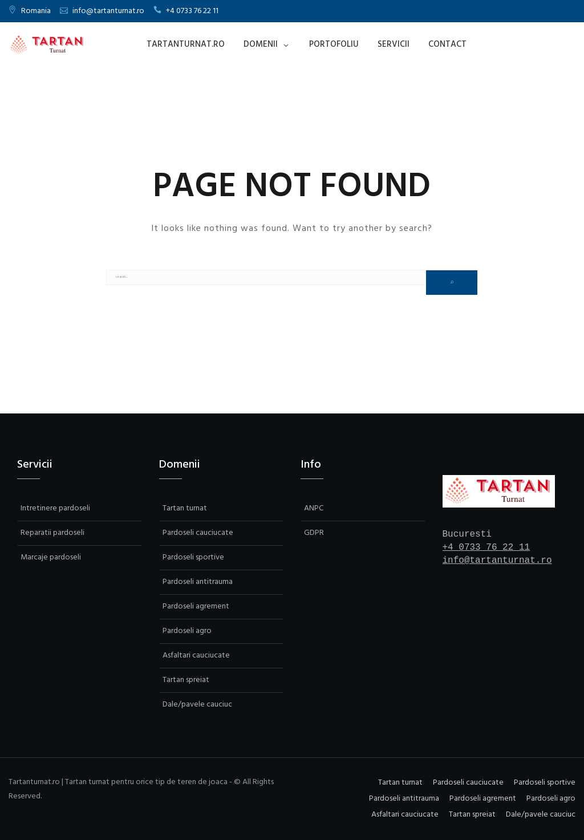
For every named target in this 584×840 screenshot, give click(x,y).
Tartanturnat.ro (186, 44)
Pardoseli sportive (193, 557)
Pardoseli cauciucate (198, 532)
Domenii (261, 44)
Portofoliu (334, 44)
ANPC (313, 508)
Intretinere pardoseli (55, 508)
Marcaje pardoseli (51, 557)
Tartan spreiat (186, 680)
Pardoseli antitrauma (198, 582)
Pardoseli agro (187, 631)
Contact (447, 44)
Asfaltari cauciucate (196, 655)
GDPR (314, 532)
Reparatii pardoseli (52, 532)
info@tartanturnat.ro (108, 11)
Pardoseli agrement (196, 606)
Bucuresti (467, 534)
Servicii (393, 44)
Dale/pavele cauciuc (197, 704)
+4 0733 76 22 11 (192, 11)
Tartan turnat (185, 508)
